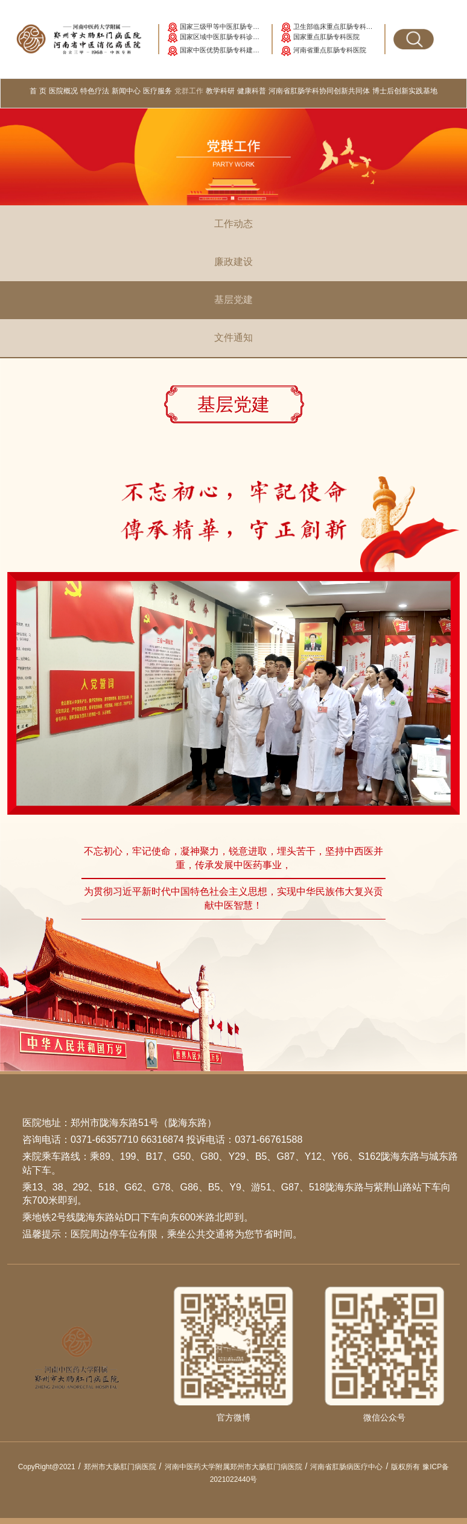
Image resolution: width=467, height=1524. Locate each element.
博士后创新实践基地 (404, 91)
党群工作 (188, 91)
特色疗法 (94, 91)
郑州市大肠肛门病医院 (124, 1467)
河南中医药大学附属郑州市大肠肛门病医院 (238, 1467)
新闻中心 (126, 91)
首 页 (38, 89)
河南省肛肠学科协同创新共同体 (319, 91)
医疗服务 (157, 91)
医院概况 (63, 91)
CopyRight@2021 (51, 1467)
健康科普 (251, 91)
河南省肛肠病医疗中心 (350, 1467)
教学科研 (220, 91)
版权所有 (405, 1467)
